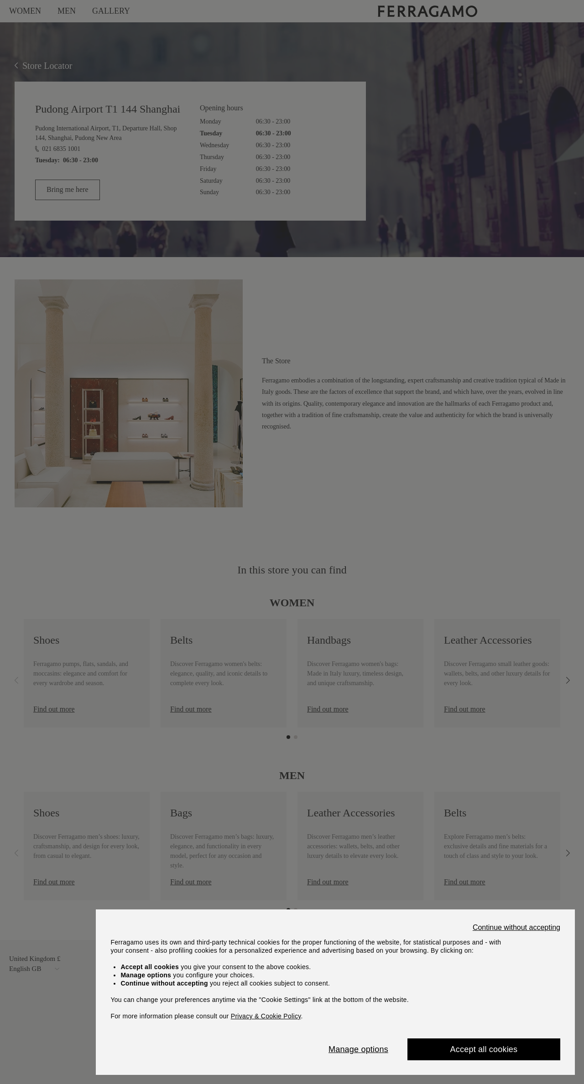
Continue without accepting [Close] (516, 927)
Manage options (358, 1049)
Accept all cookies (484, 1049)
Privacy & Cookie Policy (266, 1016)
